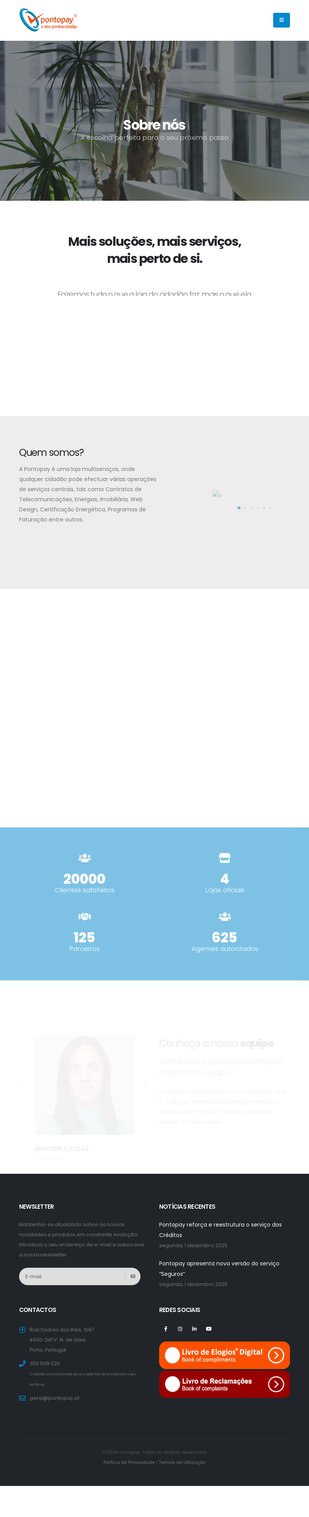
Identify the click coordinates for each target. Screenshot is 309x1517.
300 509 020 (45, 1363)
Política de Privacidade (129, 1462)
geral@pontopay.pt (54, 1398)
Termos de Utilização (182, 1462)
